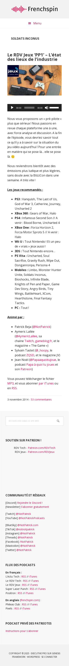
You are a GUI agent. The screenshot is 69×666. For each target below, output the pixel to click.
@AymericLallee (26, 336)
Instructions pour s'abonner (22, 631)
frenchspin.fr (35, 9)
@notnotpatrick (25, 529)
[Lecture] (12, 108)
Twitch (29, 341)
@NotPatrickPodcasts (32, 518)
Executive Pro (39, 653)
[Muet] (46, 108)
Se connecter (49, 656)
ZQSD (30, 355)
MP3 (10, 383)
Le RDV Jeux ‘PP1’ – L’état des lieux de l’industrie (34, 57)
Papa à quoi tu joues (40, 365)
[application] (34, 107)
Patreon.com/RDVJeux (41, 452)
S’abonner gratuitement (35, 507)
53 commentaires (41, 399)
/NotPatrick (26, 541)
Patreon (26, 369)
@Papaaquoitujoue (43, 360)
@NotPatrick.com (27, 525)
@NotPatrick (41, 327)
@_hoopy (42, 350)
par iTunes (46, 383)
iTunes (33, 576)
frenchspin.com (30, 600)
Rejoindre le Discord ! (30, 502)
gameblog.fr (43, 341)
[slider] (29, 108)
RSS (14, 388)
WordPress (33, 656)
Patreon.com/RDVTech (41, 448)
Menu (37, 23)
